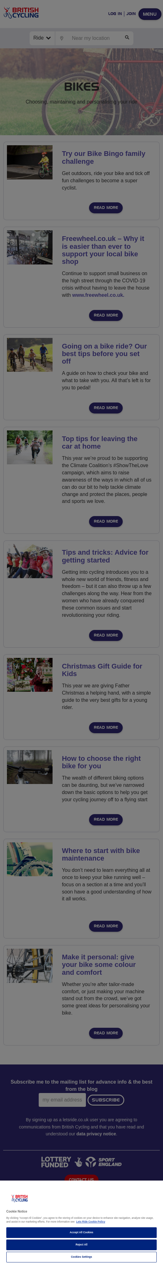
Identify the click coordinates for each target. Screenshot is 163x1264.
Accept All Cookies (81, 1232)
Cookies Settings (81, 1257)
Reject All (81, 1244)
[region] (81, 1222)
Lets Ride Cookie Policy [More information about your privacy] (90, 1221)
